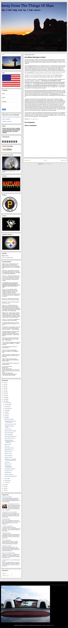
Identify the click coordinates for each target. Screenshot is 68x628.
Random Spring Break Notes (11, 476)
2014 (5, 399)
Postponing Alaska (6, 519)
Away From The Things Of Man (27, 6)
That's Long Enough (6, 540)
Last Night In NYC (8, 470)
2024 (5, 382)
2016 (5, 395)
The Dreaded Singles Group (10, 436)
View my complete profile (7, 257)
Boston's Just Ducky (9, 474)
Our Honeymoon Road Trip (10, 424)
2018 (5, 391)
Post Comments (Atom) (47, 163)
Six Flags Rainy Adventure (13, 504)
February (7, 480)
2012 (5, 484)
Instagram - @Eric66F (6, 121)
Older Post (63, 160)
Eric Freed (6, 255)
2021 (5, 386)
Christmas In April (8, 457)
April (6, 417)
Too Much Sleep (8, 429)
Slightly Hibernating (6, 533)
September (7, 408)
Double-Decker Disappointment (8, 466)
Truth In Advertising (9, 434)
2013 (5, 401)
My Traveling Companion (10, 468)
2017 (5, 393)
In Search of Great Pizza (7, 526)
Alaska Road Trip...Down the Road (9, 512)
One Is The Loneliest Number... (8, 553)
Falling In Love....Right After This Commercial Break (10, 460)
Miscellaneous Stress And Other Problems (10, 422)
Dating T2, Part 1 (8, 463)
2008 (5, 490)
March (6, 478)
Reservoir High (8, 444)
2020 (5, 388)
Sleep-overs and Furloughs (10, 430)
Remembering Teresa (9, 447)
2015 (5, 397)
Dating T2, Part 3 (8, 451)
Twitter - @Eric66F (6, 119)
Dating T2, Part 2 (8, 453)
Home (45, 160)
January (6, 482)
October (6, 406)
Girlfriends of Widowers (7, 497)
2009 (5, 488)
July (6, 412)
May (6, 415)
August (6, 410)
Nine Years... (7, 446)
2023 (5, 384)
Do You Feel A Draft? (9, 432)
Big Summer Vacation (9, 419)
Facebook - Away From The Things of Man (11, 117)
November (7, 404)
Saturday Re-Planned (6, 546)
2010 (5, 486)
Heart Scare (7, 462)
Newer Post (27, 160)
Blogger (52, 625)
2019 (5, 390)
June (6, 413)
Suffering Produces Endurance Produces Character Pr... (9, 441)
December (7, 402)
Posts (4, 573)
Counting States (8, 472)
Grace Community (8, 455)
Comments (6, 575)
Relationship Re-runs (9, 449)
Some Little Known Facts (10, 438)
